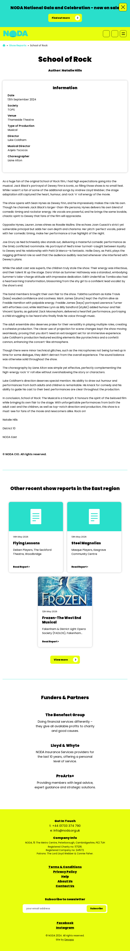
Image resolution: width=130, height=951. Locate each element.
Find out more (61, 18)
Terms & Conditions (65, 867)
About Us (65, 881)
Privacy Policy (65, 871)
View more (61, 659)
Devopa (69, 939)
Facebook (65, 923)
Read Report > (21, 566)
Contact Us (65, 886)
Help (65, 876)
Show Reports (17, 45)
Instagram (65, 927)
